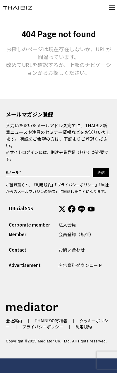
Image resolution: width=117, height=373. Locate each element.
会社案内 (14, 320)
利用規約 (43, 185)
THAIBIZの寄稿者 (51, 320)
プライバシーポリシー (76, 185)
